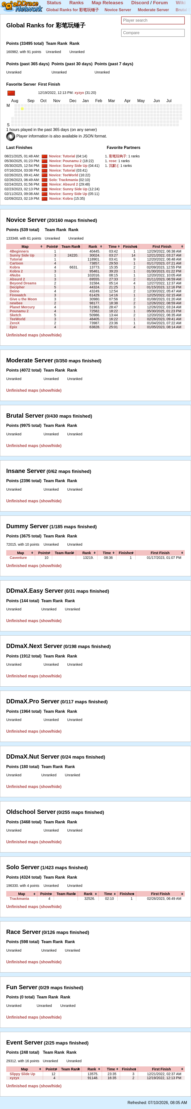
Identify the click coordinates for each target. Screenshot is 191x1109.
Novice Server (117, 10)
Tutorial (68, 156)
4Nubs (15, 275)
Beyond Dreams (23, 283)
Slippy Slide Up (22, 1074)
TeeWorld (70, 175)
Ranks (76, 2)
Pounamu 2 (72, 161)
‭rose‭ (112, 161)
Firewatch (18, 295)
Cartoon (16, 263)
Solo (53, 180)
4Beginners (19, 251)
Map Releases (107, 2)
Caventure (18, 558)
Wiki (181, 2)
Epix (13, 327)
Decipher (17, 287)
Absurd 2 (70, 184)
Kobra (68, 198)
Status (54, 2)
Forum (160, 2)
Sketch (15, 315)
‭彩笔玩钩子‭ (117, 156)
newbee (16, 303)
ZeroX (15, 323)
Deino (14, 291)
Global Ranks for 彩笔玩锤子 (72, 10)
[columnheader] (25, 246)
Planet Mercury (22, 307)
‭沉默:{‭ (113, 166)
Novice (54, 156)
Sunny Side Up (75, 166)
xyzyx (79, 93)
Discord (140, 2)
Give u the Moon (23, 299)
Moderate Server (153, 10)
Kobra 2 (16, 271)
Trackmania (68, 180)
